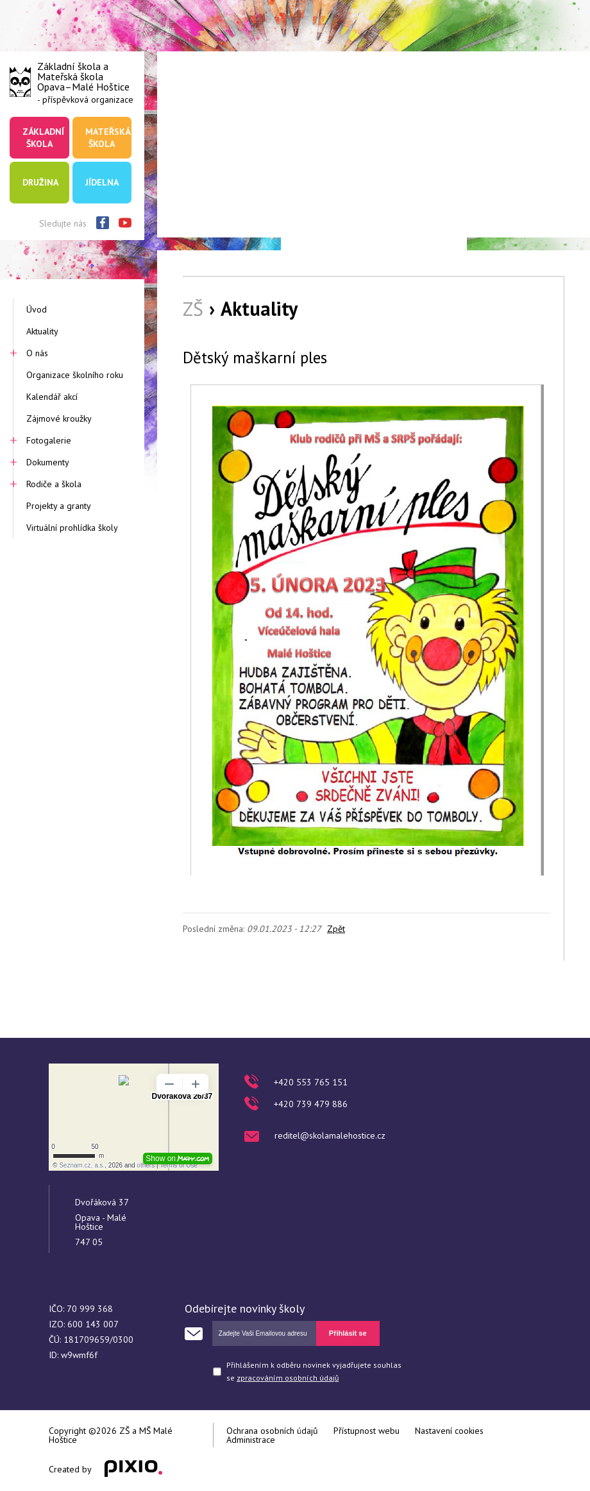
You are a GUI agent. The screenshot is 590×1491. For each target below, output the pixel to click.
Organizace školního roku (74, 375)
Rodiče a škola (53, 484)
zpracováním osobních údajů (288, 1378)
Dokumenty (47, 462)
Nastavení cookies (449, 1430)
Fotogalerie (48, 440)
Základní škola (43, 137)
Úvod (36, 309)
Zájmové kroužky (59, 418)
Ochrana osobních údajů (272, 1430)
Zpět (336, 929)
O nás (37, 353)
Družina (40, 182)
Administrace (250, 1439)
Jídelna (102, 182)
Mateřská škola (107, 137)
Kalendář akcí (52, 396)
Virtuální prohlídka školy (72, 527)
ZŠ (193, 308)
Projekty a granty (58, 506)
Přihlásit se (348, 1333)
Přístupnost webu (366, 1430)
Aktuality (42, 331)
